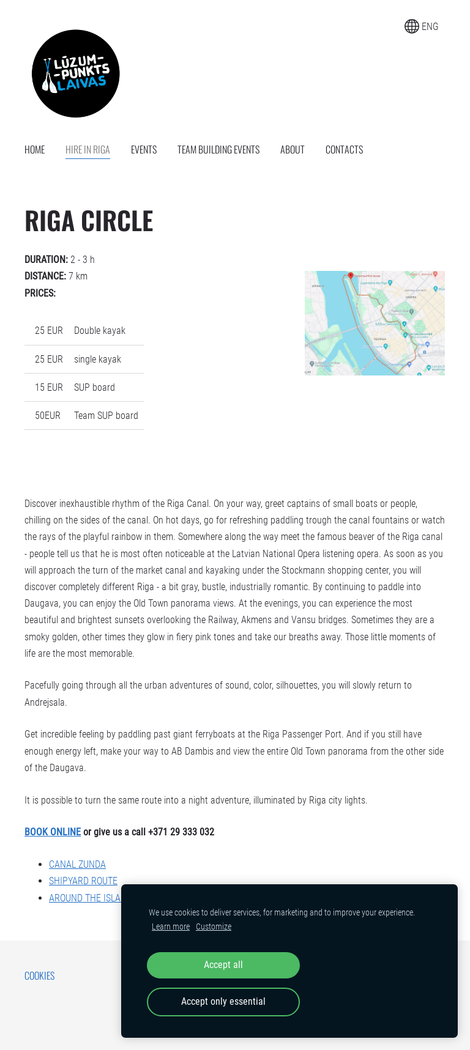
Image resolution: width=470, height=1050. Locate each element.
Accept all (223, 965)
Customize (213, 927)
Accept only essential (223, 1001)
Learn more (171, 927)
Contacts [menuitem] (344, 149)
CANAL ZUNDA (77, 864)
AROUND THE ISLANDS (93, 898)
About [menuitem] (292, 149)
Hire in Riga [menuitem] (87, 149)
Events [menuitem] (144, 149)
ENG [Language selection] (422, 26)
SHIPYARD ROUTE (83, 881)
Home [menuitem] (34, 149)
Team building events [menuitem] (218, 149)
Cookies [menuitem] (39, 975)
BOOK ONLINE (52, 832)
